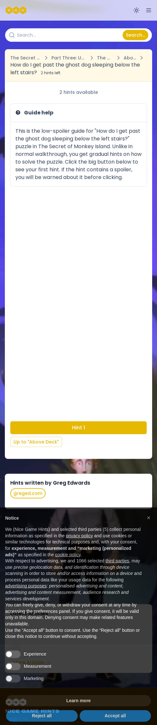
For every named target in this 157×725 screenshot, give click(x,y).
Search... (135, 35)
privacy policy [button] (79, 546)
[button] (149, 529)
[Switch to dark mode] (136, 10)
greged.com (27, 493)
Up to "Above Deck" (36, 442)
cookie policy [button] (68, 565)
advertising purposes (26, 597)
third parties (117, 572)
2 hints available (78, 92)
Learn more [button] (78, 711)
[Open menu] (149, 10)
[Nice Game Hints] (16, 10)
